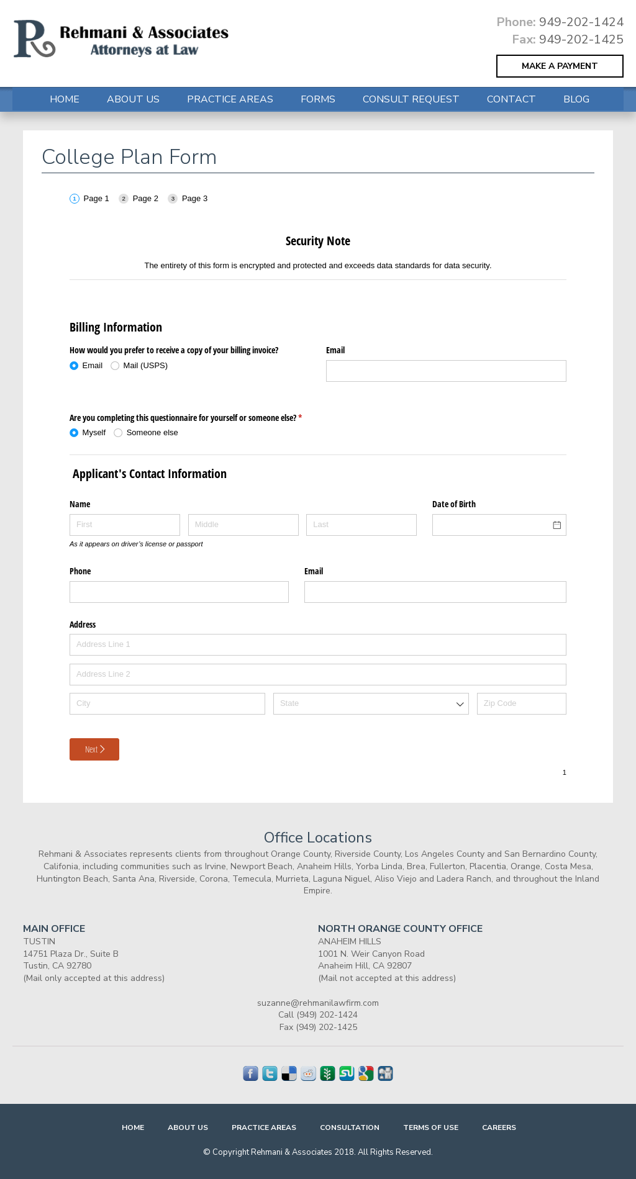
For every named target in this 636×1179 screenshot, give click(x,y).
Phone (80, 571)
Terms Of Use (430, 1127)
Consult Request (411, 99)
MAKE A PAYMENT (560, 66)
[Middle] (243, 525)
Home (65, 99)
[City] (167, 704)
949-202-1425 (581, 39)
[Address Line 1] (318, 645)
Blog (576, 99)
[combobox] (371, 704)
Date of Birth (454, 504)
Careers (499, 1127)
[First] (125, 525)
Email (335, 350)
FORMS (318, 99)
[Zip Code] (521, 704)
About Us (133, 99)
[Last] (361, 525)
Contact (511, 99)
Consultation (349, 1127)
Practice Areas (230, 99)
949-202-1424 (581, 22)
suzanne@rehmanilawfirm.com (318, 1003)
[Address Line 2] (318, 674)
